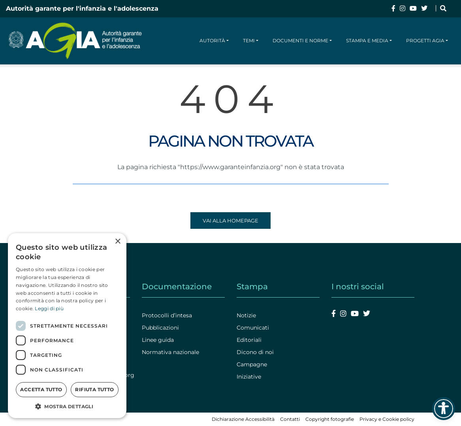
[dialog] (67, 325)
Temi (249, 40)
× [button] (117, 242)
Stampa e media (367, 40)
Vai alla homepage (230, 220)
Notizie (246, 315)
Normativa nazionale (170, 352)
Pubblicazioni (160, 327)
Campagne (252, 364)
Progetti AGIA (425, 40)
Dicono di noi (255, 352)
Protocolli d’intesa (167, 315)
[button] (67, 406)
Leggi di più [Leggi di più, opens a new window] (49, 308)
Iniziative (249, 376)
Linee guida (158, 339)
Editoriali (249, 339)
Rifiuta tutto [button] (94, 389)
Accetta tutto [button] (41, 389)
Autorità (212, 40)
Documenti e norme (300, 40)
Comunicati (253, 327)
